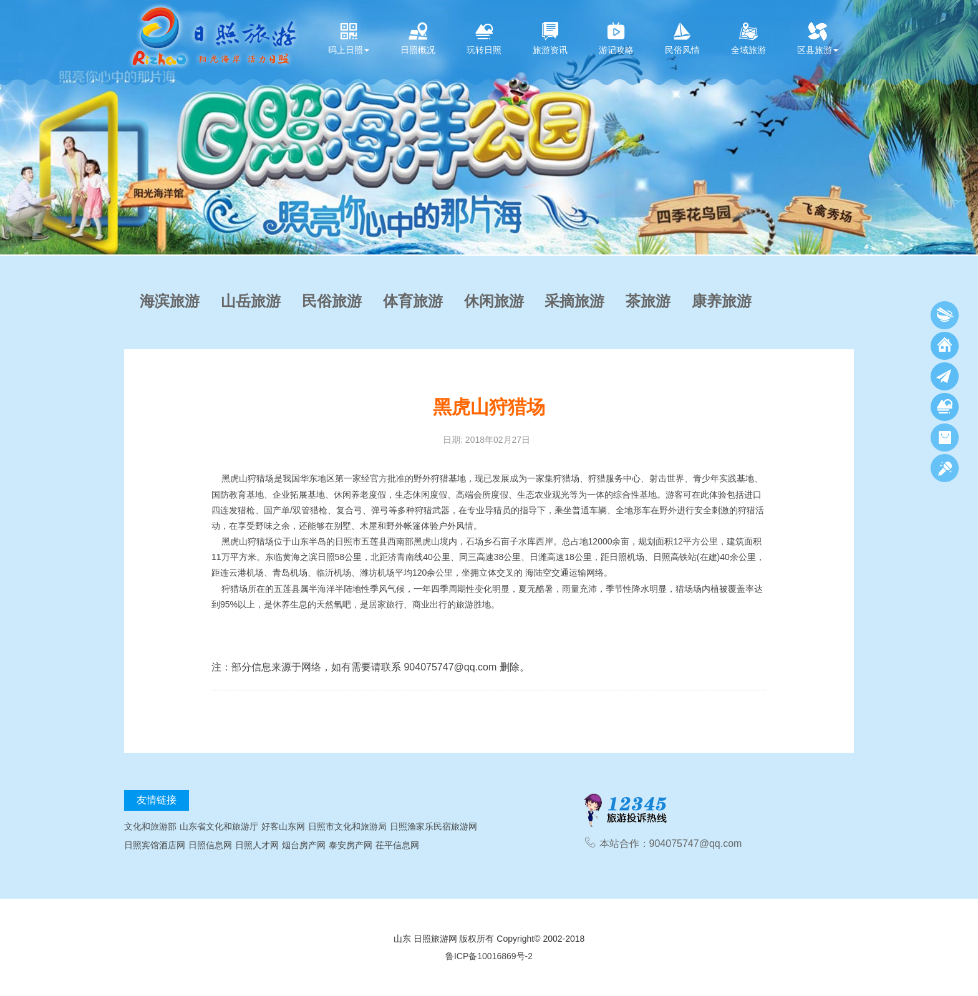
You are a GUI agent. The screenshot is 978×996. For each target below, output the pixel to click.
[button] (12, 127)
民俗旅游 (332, 301)
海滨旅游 (170, 301)
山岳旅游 (251, 301)
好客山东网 (283, 826)
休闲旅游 (494, 301)
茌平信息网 (397, 845)
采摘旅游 (574, 301)
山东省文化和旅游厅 (219, 826)
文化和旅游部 (150, 826)
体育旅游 (413, 301)
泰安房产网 (350, 845)
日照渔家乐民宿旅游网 (433, 826)
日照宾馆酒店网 (154, 845)
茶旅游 (648, 301)
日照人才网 (257, 845)
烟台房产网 (304, 845)
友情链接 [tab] (157, 800)
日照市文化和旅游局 (347, 826)
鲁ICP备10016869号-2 (489, 956)
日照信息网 (210, 845)
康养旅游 (722, 301)
